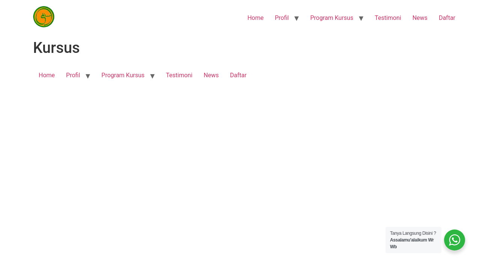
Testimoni (388, 17)
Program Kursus (331, 17)
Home (255, 17)
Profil (282, 17)
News (420, 17)
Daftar (447, 17)
